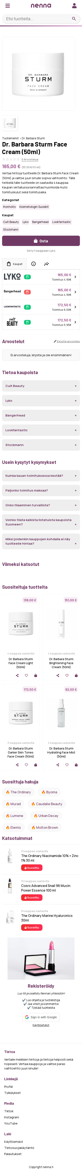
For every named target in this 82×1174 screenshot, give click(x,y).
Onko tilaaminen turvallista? (27, 505)
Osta (41, 240)
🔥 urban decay (46, 815)
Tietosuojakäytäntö (19, 1148)
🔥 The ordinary (18, 792)
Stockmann (10, 229)
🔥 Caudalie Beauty (46, 804)
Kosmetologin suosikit (34, 207)
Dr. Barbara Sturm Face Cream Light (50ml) (21, 663)
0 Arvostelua (30, 159)
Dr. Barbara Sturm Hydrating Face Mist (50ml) (61, 752)
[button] (40, 1017)
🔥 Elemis (13, 827)
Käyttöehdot (41, 1025)
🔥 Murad (13, 804)
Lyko (25, 222)
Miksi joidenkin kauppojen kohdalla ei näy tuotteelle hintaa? (37, 541)
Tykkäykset (12, 1093)
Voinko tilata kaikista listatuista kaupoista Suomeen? (38, 522)
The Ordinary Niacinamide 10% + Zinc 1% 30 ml (49, 858)
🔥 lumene (14, 815)
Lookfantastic (61, 222)
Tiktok (8, 1111)
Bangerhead (40, 222)
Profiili (8, 1086)
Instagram (11, 1117)
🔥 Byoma (49, 792)
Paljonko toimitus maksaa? (26, 490)
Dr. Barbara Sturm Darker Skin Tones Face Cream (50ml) (21, 752)
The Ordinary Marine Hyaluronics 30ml (47, 918)
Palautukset (13, 1154)
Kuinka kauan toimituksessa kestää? (34, 475)
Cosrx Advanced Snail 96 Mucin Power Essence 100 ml (45, 888)
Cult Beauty (11, 222)
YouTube (11, 1123)
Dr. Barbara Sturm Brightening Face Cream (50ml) (61, 663)
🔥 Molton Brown (44, 827)
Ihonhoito (9, 207)
